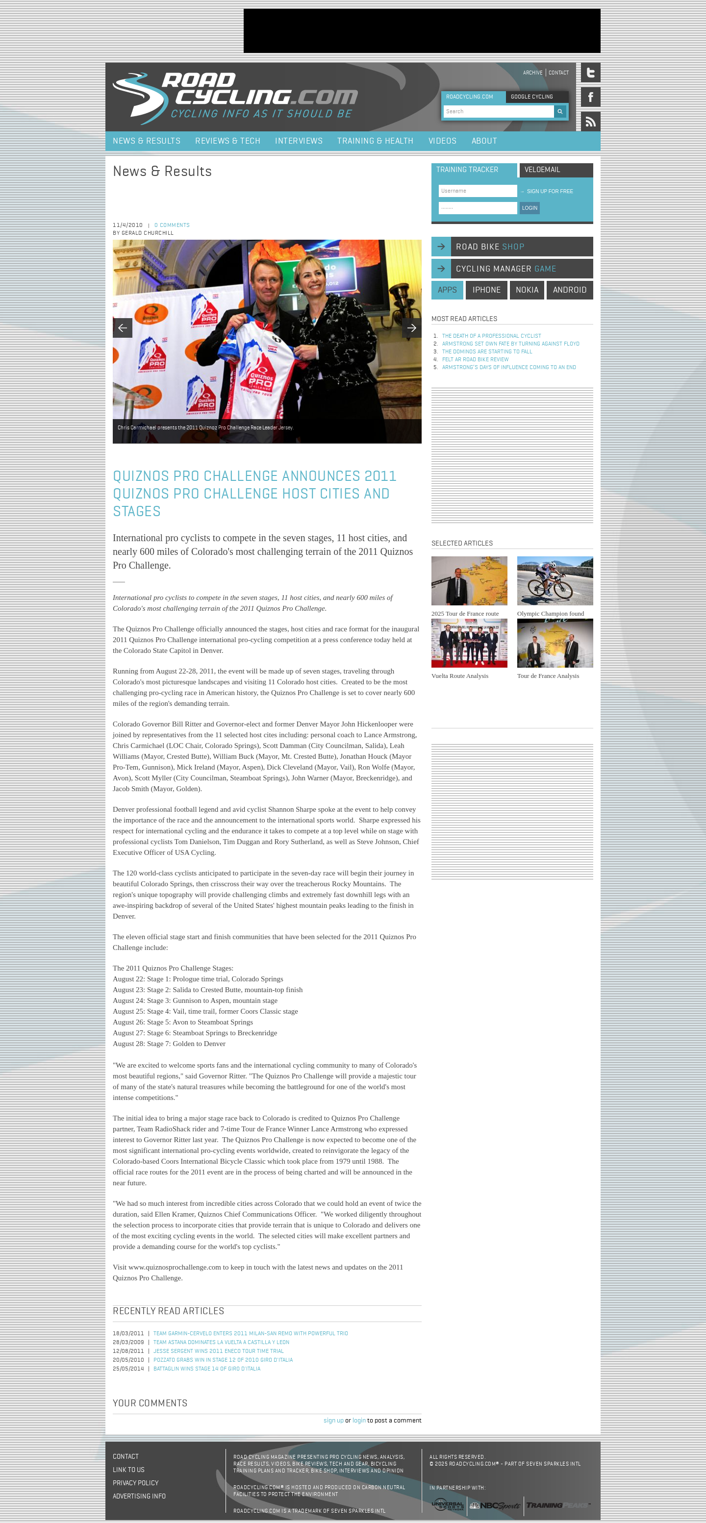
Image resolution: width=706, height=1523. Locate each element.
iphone (487, 290)
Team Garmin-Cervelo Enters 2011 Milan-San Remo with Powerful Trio (250, 1334)
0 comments (172, 225)
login (359, 1420)
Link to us (129, 1470)
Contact (559, 72)
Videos (443, 141)
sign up (334, 1420)
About (485, 141)
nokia (527, 290)
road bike (490, 247)
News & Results (146, 141)
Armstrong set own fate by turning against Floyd (511, 344)
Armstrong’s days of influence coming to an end (509, 368)
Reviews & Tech (227, 141)
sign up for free (546, 191)
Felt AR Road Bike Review (475, 360)
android (570, 290)
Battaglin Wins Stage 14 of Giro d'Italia (206, 1369)
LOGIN (529, 208)
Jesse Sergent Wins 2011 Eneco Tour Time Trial (218, 1351)
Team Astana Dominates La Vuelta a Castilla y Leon (221, 1343)
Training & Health (375, 141)
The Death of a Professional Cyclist (491, 336)
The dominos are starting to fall (487, 352)
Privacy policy (135, 1483)
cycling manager (506, 269)
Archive (533, 72)
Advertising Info (139, 1496)
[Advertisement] (422, 31)
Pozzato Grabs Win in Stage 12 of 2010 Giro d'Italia (223, 1360)
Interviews (299, 141)
